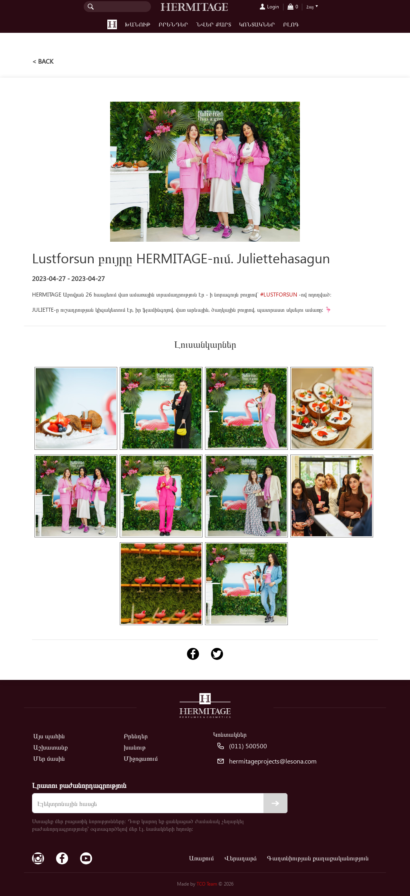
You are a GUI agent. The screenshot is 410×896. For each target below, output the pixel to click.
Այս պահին (49, 736)
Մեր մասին (49, 758)
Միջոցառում (141, 758)
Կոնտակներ (257, 24)
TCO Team (207, 884)
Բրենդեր (173, 24)
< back (42, 61)
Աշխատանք (50, 747)
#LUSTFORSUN (278, 294)
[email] (159, 803)
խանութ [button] (138, 24)
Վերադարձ (240, 858)
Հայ (310, 7)
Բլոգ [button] (291, 24)
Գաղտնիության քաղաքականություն (318, 858)
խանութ (135, 747)
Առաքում (201, 858)
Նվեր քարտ (213, 24)
